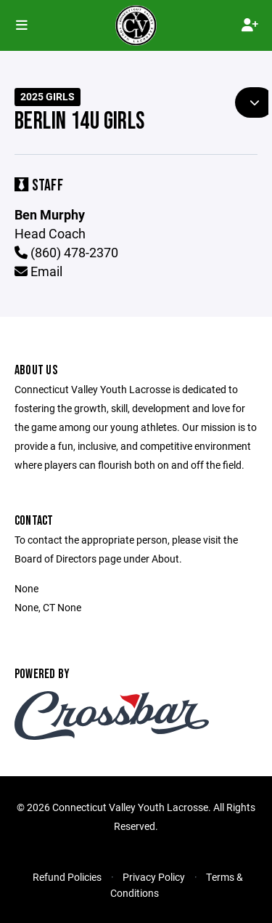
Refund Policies (67, 877)
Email (38, 271)
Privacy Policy (154, 877)
